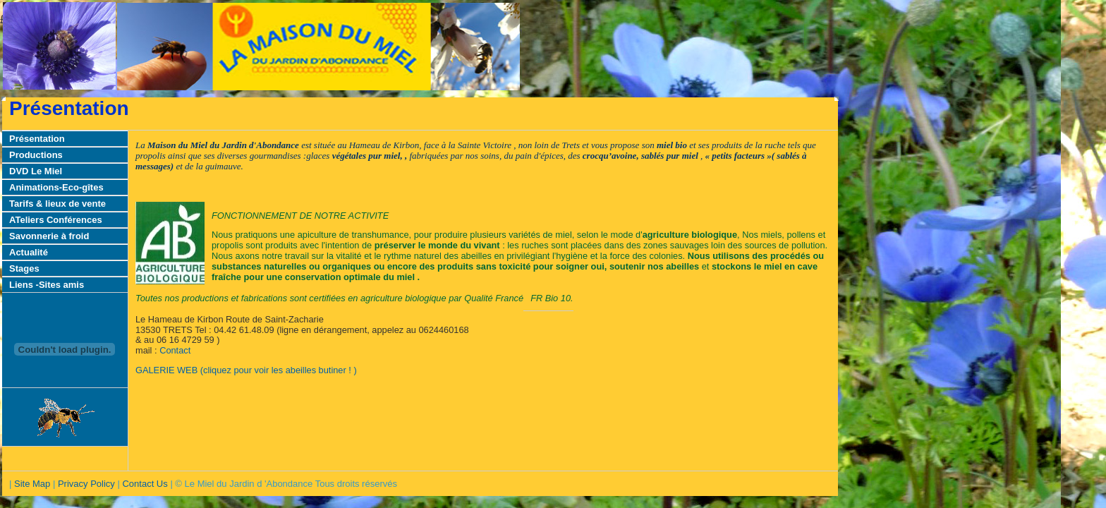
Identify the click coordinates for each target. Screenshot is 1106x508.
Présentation (37, 138)
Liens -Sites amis (46, 284)
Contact (174, 350)
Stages (24, 268)
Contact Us (144, 483)
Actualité (28, 252)
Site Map (32, 483)
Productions (36, 155)
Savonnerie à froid (49, 236)
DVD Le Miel (35, 171)
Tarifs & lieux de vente (57, 203)
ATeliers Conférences (55, 219)
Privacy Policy (86, 483)
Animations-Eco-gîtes (56, 187)
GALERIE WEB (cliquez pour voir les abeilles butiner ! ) (246, 370)
